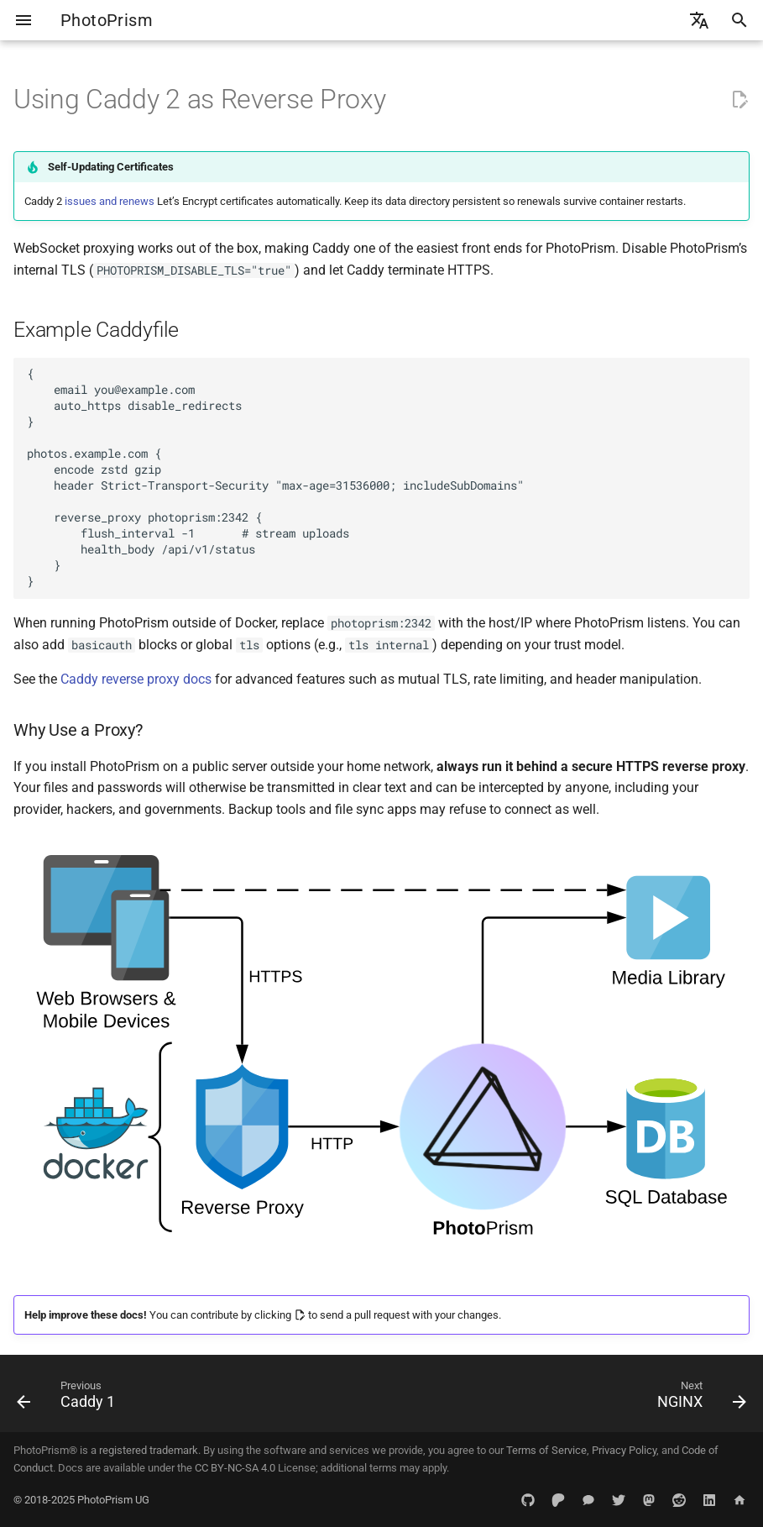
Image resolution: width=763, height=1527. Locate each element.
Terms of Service (546, 1450)
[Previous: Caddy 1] (70, 1398)
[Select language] (699, 20)
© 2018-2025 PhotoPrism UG (81, 1499)
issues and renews (109, 201)
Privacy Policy (624, 1450)
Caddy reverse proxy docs (136, 679)
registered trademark (148, 1450)
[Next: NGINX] (697, 1398)
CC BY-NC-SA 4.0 (235, 1467)
